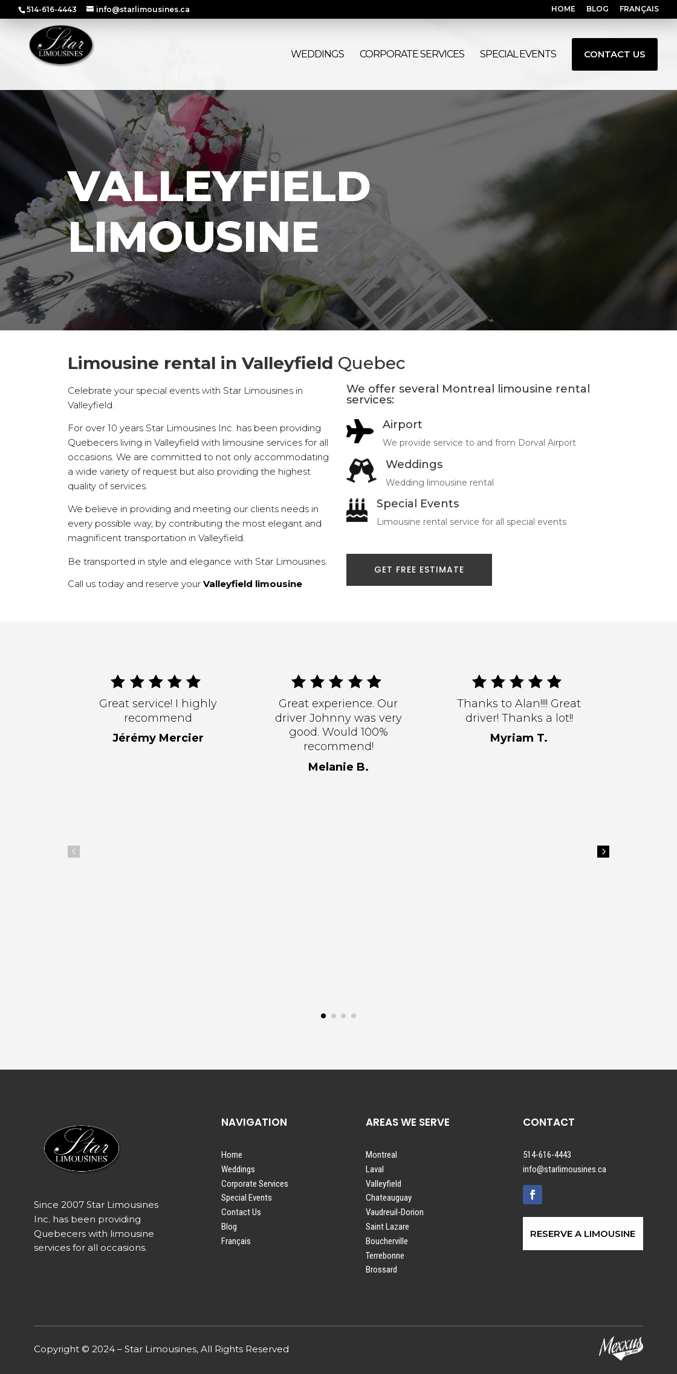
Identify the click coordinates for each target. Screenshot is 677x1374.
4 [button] (74, 852)
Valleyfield (383, 1183)
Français (236, 1241)
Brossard (381, 1269)
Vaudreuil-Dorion (395, 1212)
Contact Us (241, 1212)
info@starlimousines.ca (564, 1169)
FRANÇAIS (639, 9)
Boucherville (387, 1241)
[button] (323, 1015)
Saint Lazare (387, 1226)
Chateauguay (389, 1197)
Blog (229, 1226)
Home (231, 1154)
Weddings (238, 1169)
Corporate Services (254, 1183)
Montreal (381, 1154)
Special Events (246, 1197)
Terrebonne (385, 1255)
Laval (375, 1169)
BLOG (597, 9)
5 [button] (603, 852)
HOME (563, 9)
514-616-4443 (547, 1154)
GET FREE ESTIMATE (419, 569)
